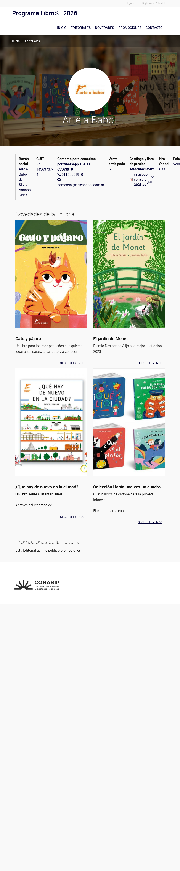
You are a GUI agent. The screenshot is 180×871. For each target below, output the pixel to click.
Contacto (154, 27)
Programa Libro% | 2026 (44, 13)
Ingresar (131, 3)
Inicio (61, 27)
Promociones (129, 27)
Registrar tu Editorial (153, 3)
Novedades (104, 27)
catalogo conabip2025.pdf (141, 179)
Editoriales (81, 27)
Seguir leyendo (72, 363)
